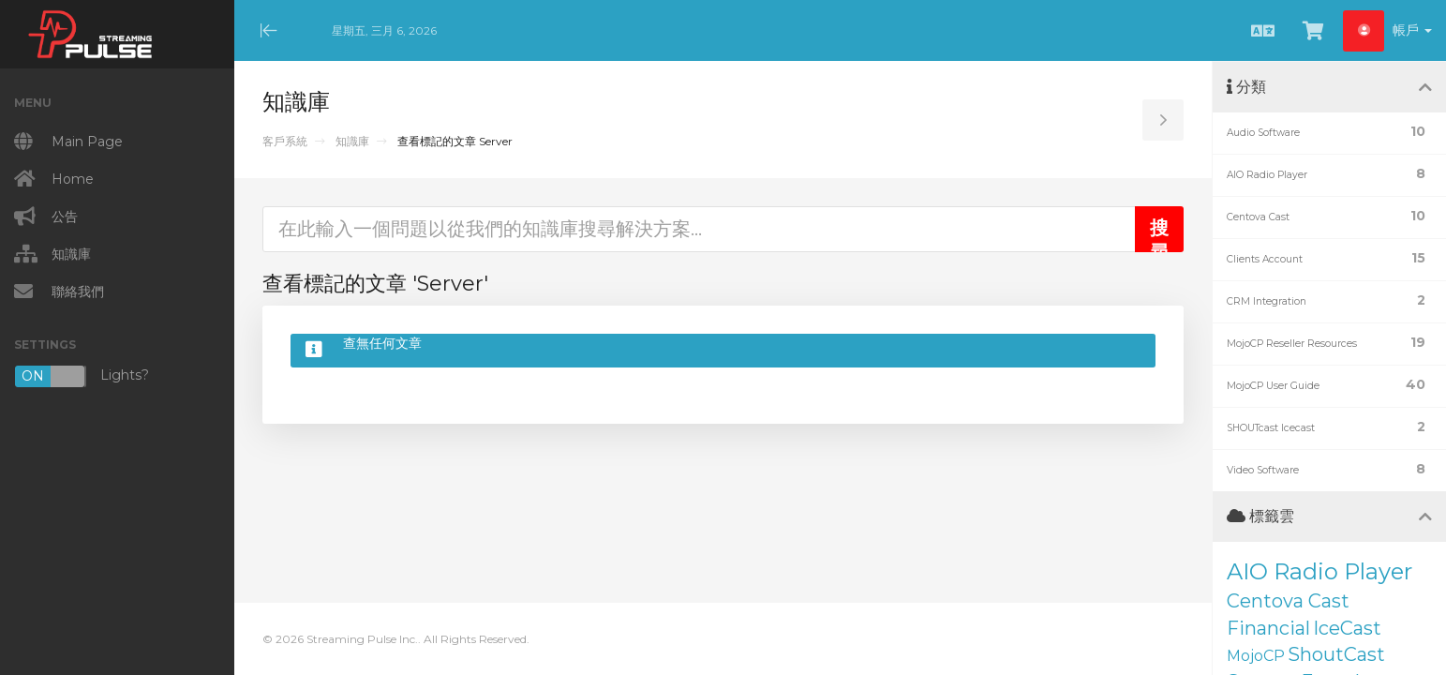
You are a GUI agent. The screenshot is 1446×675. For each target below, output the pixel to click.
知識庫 (352, 141)
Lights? (81, 376)
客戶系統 (284, 141)
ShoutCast (1336, 654)
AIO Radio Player (1319, 571)
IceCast (1347, 628)
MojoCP (1256, 656)
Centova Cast (1288, 601)
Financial (1268, 628)
